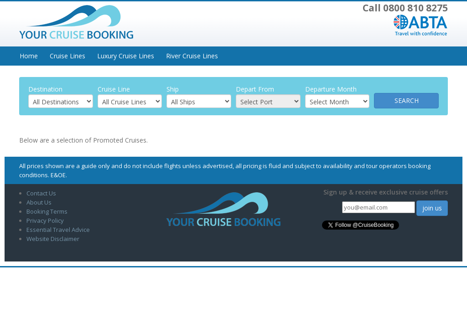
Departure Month (331, 89)
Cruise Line (114, 89)
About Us (39, 202)
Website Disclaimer (52, 239)
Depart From (255, 89)
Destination (45, 89)
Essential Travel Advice (58, 230)
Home (29, 55)
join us (432, 208)
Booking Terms (46, 211)
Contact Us (41, 193)
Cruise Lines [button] (67, 55)
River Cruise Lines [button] (192, 55)
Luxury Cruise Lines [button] (125, 55)
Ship (172, 89)
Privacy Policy (45, 220)
